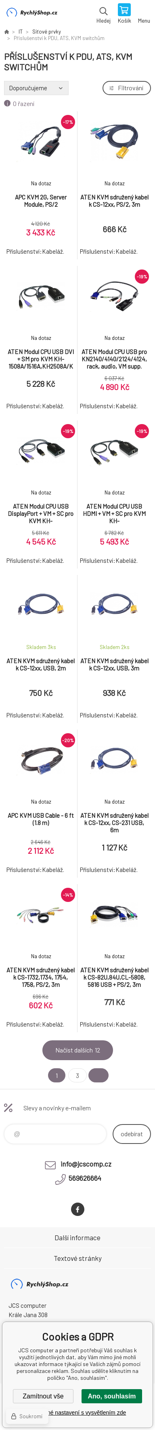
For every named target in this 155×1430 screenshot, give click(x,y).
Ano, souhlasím (112, 1396)
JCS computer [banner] (31, 14)
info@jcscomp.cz (86, 1164)
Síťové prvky (46, 31)
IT (21, 31)
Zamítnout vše (43, 1396)
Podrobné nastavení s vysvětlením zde (77, 1412)
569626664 (85, 1178)
